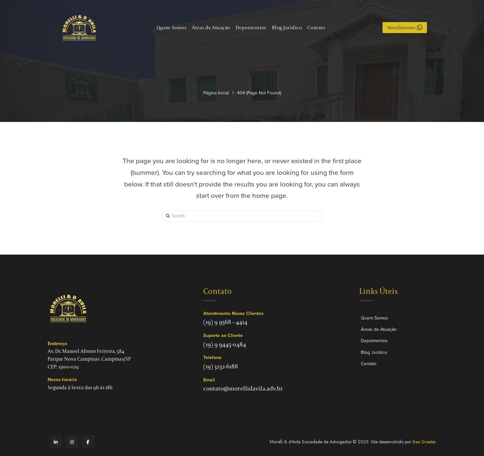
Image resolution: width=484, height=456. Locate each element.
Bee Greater (424, 441)
